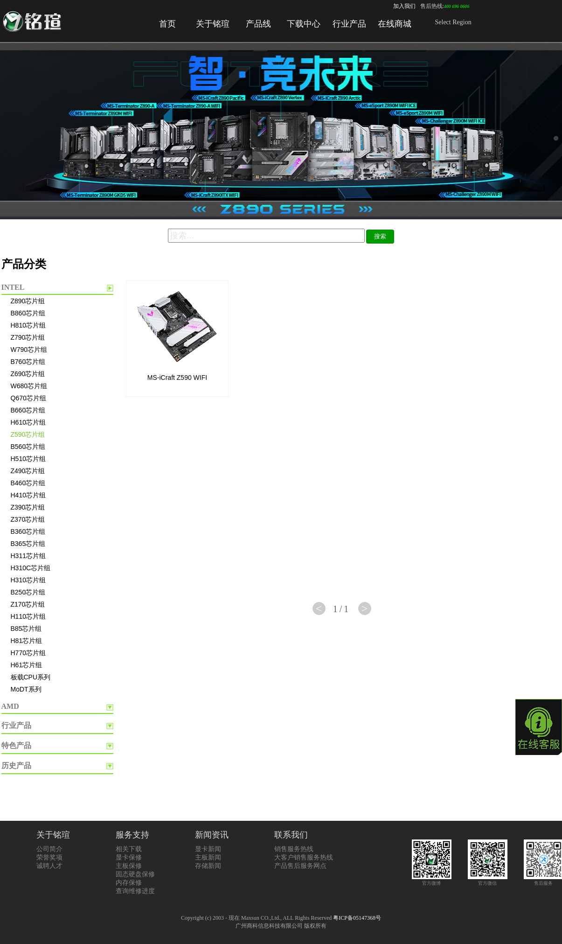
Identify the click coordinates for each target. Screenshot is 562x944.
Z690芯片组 (28, 374)
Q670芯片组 (28, 398)
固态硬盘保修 (135, 874)
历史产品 (16, 765)
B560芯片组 (28, 446)
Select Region (453, 22)
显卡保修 (129, 857)
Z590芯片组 (28, 434)
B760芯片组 (28, 361)
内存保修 (129, 882)
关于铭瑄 (212, 23)
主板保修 (129, 865)
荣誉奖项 (49, 857)
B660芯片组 (28, 410)
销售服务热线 (293, 849)
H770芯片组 (28, 653)
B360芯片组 (28, 531)
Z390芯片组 (28, 507)
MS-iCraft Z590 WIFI (177, 377)
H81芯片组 (26, 640)
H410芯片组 (28, 495)
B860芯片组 (28, 313)
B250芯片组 (28, 592)
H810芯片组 (28, 325)
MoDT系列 (26, 689)
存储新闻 (208, 865)
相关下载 (129, 849)
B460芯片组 (28, 483)
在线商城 (394, 23)
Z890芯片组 (28, 301)
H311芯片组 (28, 555)
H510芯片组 (28, 458)
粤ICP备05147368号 (357, 918)
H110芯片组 (28, 616)
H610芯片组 (28, 422)
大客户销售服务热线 (303, 857)
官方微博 (431, 880)
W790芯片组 (29, 349)
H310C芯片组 (31, 568)
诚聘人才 (49, 865)
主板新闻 (208, 857)
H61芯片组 (26, 665)
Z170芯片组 (28, 604)
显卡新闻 (208, 849)
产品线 (258, 23)
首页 (167, 23)
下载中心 (303, 23)
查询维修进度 (135, 891)
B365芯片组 (28, 543)
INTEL (13, 287)
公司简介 (49, 849)
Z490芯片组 (28, 471)
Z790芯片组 (28, 337)
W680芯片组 (29, 386)
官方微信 (487, 880)
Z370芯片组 (28, 519)
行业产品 (349, 23)
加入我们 (404, 6)
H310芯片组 (28, 580)
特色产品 (16, 745)
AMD (10, 706)
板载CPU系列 (31, 677)
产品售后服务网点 (300, 865)
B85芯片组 (26, 628)
